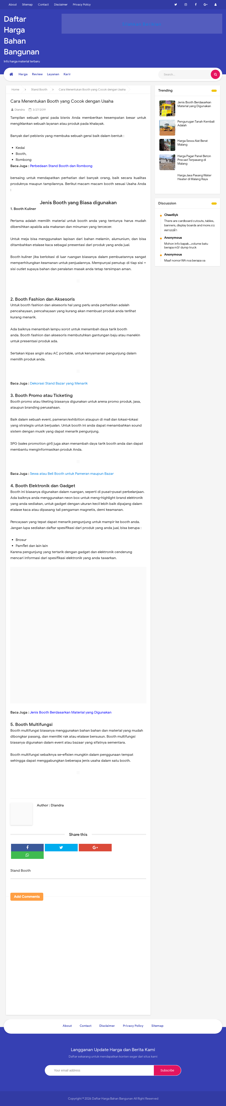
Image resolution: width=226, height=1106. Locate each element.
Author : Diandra (50, 805)
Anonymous (173, 238)
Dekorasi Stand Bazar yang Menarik (59, 383)
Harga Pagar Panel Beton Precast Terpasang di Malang (194, 159)
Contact (43, 4)
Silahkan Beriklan (142, 24)
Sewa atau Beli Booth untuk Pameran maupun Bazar (72, 473)
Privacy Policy (82, 4)
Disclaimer (61, 4)
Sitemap (27, 4)
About (13, 4)
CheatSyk (171, 215)
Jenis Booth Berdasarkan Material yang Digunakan (194, 104)
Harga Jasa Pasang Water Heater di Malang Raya (194, 177)
